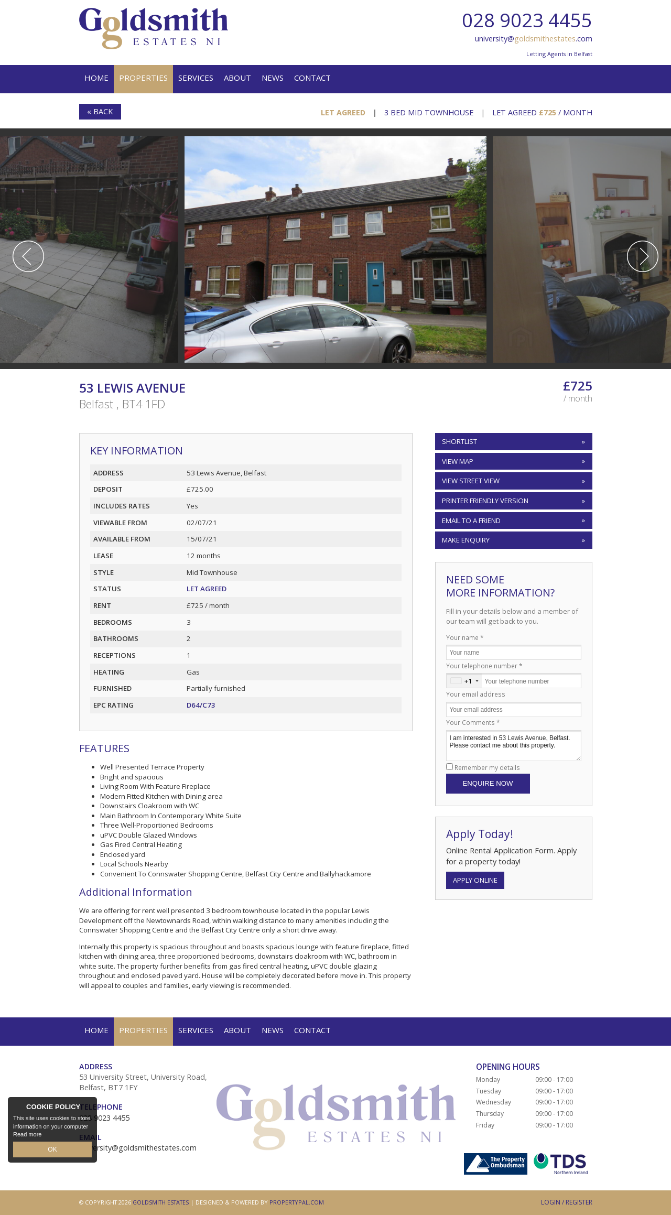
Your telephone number (484, 665)
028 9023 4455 (527, 20)
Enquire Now (488, 783)
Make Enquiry (466, 540)
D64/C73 (201, 705)
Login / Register (566, 1202)
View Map (457, 461)
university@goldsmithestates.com (138, 1148)
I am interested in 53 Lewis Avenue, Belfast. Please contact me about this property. (513, 745)
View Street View (471, 480)
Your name (465, 637)
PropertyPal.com (296, 1202)
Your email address (475, 694)
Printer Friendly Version (483, 500)
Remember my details (487, 767)
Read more (27, 1136)
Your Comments (473, 722)
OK (52, 1150)
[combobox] (464, 681)
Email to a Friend (471, 520)
